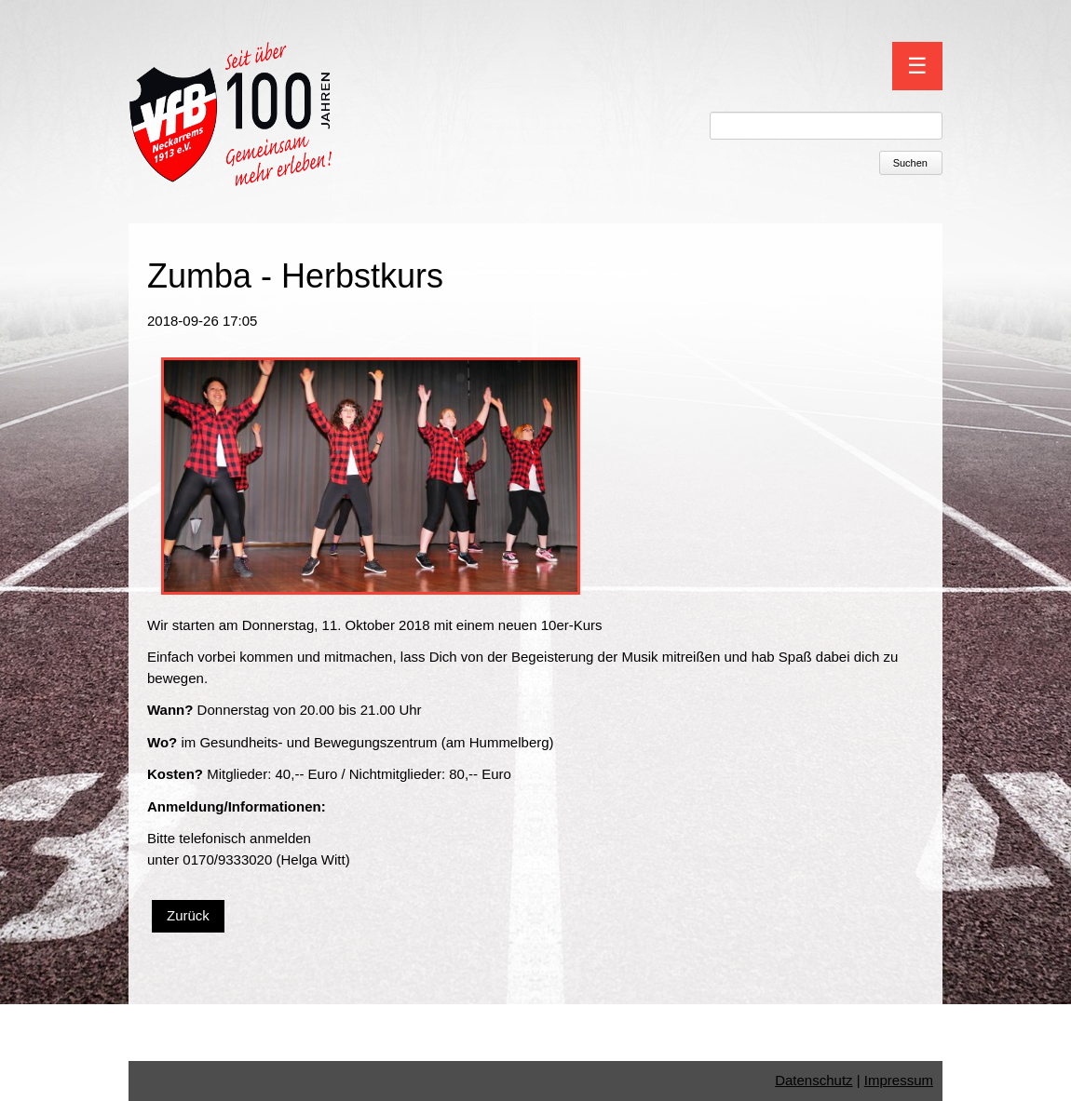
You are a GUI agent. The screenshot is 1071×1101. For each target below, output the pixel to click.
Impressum (898, 1080)
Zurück (188, 915)
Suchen (910, 162)
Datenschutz (813, 1080)
